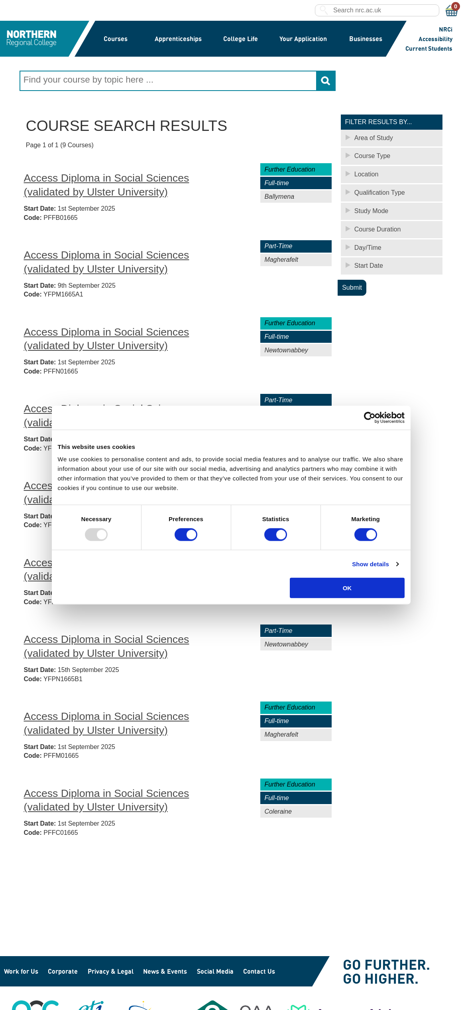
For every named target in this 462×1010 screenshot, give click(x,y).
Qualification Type (379, 192)
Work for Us (21, 971)
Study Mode (371, 210)
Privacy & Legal (111, 971)
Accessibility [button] (435, 38)
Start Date (368, 265)
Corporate (63, 971)
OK (347, 588)
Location (366, 173)
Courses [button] (116, 39)
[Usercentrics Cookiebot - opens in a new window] (370, 417)
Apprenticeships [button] (178, 39)
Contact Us (259, 971)
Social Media (215, 971)
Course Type (372, 155)
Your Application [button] (302, 39)
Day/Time (367, 247)
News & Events (165, 971)
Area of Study (373, 137)
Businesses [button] (365, 39)
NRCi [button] (445, 29)
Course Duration (377, 228)
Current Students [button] (428, 48)
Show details (370, 563)
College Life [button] (240, 39)
